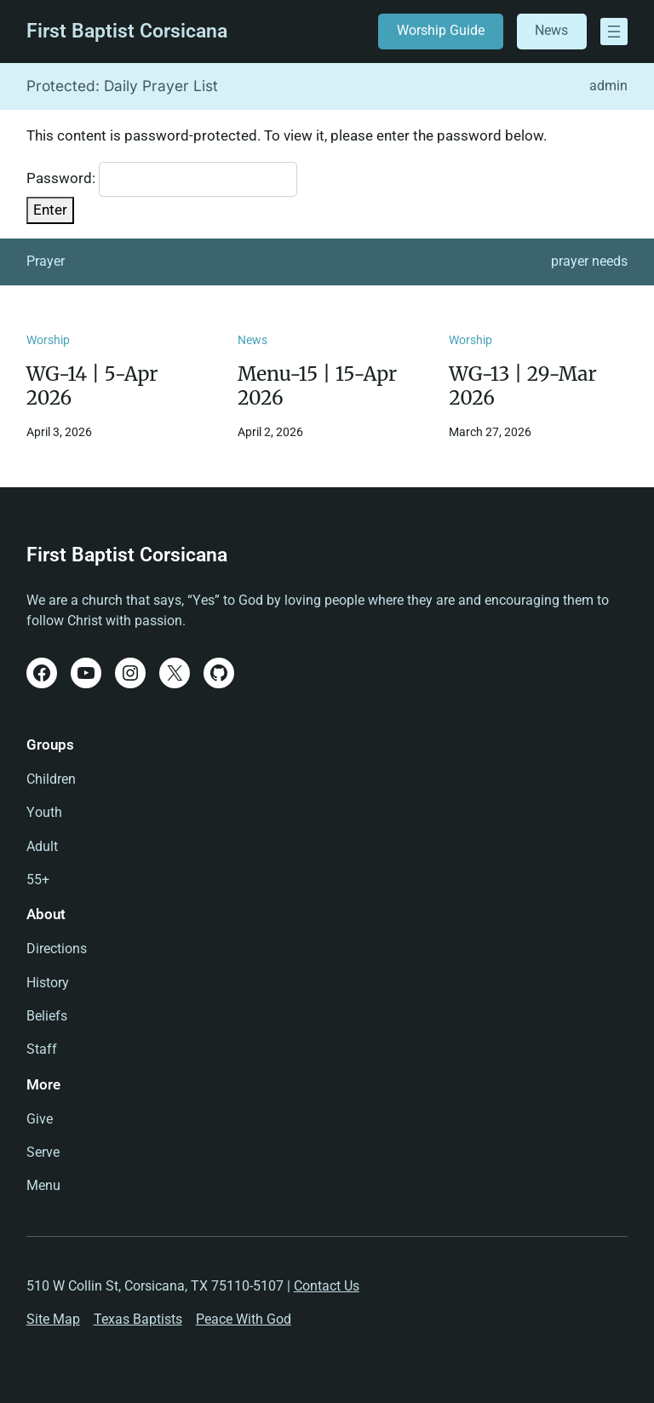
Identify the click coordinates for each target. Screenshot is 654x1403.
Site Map (53, 1319)
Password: (161, 179)
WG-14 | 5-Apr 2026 (92, 386)
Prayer (45, 261)
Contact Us (326, 1286)
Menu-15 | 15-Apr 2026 (317, 386)
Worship (48, 340)
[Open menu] (614, 31)
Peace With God (243, 1319)
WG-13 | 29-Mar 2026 (522, 386)
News (551, 30)
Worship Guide (441, 30)
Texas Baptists (138, 1319)
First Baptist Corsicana (126, 31)
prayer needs (589, 261)
